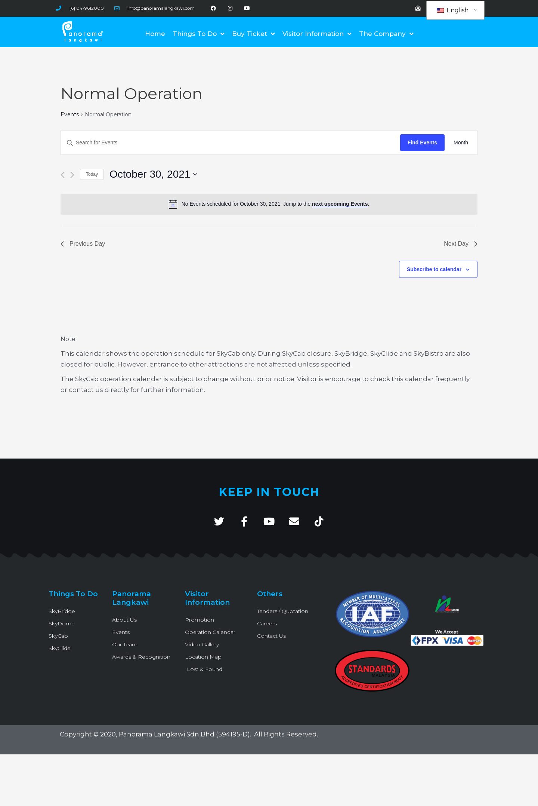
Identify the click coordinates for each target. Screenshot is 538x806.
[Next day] (72, 174)
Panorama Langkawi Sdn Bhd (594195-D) (184, 734)
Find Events (422, 142)
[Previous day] (63, 174)
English (453, 10)
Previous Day (83, 243)
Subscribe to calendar (434, 269)
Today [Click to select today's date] (92, 174)
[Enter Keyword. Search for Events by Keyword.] (230, 142)
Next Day (460, 243)
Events (70, 114)
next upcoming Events (340, 204)
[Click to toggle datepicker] (153, 174)
